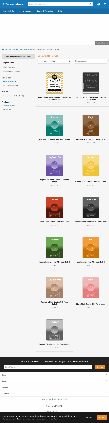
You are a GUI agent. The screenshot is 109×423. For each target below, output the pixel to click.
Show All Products (8, 106)
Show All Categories (9, 81)
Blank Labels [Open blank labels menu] (9, 11)
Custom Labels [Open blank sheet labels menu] (26, 11)
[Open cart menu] (104, 4)
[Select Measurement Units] (54, 411)
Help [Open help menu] (61, 11)
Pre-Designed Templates (28, 49)
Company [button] (5, 393)
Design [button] (4, 381)
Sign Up (100, 367)
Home (4, 49)
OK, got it (102, 417)
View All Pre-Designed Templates (18, 56)
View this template (102, 43)
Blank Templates (9, 67)
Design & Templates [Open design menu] (46, 11)
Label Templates (12, 49)
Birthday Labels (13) (10, 85)
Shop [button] (4, 375)
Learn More (90, 417)
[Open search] (91, 4)
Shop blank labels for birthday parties (26, 36)
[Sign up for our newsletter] (48, 367)
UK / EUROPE (57, 406)
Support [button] (5, 387)
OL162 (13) (7, 109)
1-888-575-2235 (61, 399)
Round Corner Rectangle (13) (13, 96)
